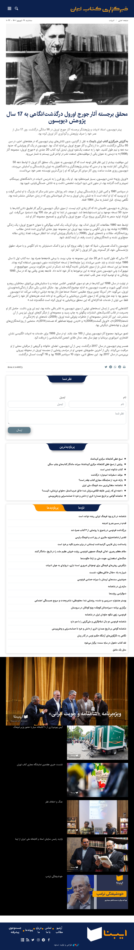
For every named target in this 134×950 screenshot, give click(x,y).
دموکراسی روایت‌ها (117, 594)
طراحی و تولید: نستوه (66, 945)
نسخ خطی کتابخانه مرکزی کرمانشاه (106, 459)
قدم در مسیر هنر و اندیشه (114, 523)
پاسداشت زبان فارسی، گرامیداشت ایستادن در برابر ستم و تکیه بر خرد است (92, 544)
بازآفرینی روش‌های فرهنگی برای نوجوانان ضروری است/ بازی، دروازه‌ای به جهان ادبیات (86, 565)
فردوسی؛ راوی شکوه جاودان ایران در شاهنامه (105, 615)
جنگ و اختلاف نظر (54, 802)
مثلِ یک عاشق (119, 650)
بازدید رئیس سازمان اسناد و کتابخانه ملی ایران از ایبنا (39, 839)
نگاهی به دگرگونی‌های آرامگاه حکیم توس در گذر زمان (101, 636)
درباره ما (39, 930)
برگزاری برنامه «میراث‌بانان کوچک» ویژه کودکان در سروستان (98, 608)
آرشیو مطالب (59, 930)
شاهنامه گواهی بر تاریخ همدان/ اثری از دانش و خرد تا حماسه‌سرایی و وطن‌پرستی (85, 496)
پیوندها (29, 930)
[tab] (81, 507)
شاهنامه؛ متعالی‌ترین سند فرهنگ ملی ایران (102, 485)
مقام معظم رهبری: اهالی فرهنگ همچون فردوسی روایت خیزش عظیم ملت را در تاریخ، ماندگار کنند (80, 551)
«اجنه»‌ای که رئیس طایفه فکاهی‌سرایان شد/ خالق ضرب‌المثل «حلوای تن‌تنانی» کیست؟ (82, 491)
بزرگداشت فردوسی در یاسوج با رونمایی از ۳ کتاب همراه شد (98, 530)
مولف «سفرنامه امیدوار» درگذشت (107, 475)
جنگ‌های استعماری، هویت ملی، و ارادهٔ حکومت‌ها (103, 558)
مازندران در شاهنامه (117, 586)
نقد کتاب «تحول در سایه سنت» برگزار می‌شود (105, 643)
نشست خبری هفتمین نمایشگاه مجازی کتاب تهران (40, 764)
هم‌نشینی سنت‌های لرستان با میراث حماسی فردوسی (101, 579)
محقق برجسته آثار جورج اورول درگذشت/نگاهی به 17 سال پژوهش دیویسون (67, 117)
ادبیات (111, 20)
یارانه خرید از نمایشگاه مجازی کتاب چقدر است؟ (101, 480)
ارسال (19, 430)
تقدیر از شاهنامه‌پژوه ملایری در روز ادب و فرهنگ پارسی (100, 537)
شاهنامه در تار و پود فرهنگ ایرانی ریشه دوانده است (102, 516)
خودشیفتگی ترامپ (54, 876)
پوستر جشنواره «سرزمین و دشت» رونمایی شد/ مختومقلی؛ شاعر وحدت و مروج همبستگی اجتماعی (80, 600)
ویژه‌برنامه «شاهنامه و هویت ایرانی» (85, 713)
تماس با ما (48, 930)
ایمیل (62, 397)
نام (124, 397)
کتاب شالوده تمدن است (111, 469)
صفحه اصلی (123, 20)
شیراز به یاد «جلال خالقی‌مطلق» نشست (108, 572)
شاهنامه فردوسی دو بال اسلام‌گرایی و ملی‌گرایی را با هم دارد (98, 622)
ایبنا (99, 9)
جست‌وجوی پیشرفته (15, 930)
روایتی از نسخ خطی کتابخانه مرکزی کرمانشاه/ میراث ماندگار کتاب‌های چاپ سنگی (85, 464)
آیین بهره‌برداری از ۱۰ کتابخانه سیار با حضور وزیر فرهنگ (38, 727)
